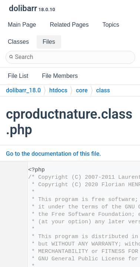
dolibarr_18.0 (23, 90)
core (82, 90)
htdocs (58, 90)
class (103, 90)
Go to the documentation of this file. (53, 153)
